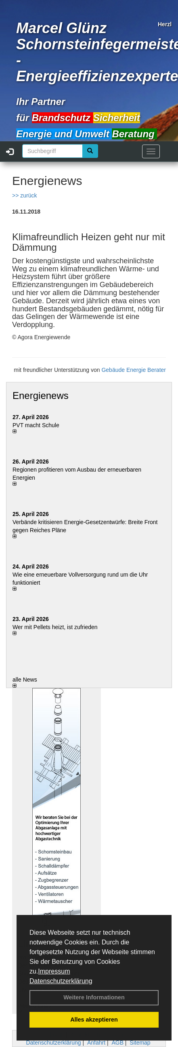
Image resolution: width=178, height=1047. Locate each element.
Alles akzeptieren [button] (94, 1019)
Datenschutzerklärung (60, 981)
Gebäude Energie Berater (133, 370)
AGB (117, 1042)
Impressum (54, 971)
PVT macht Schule (36, 425)
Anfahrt (96, 1042)
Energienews (41, 395)
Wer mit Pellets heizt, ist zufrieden (55, 627)
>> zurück (24, 195)
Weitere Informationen (94, 997)
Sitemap (140, 1042)
